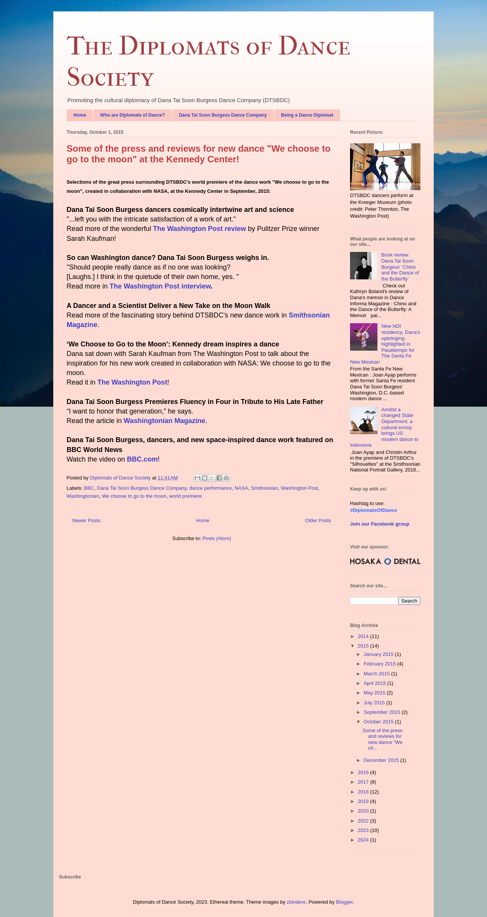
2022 (364, 821)
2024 (364, 840)
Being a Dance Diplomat (307, 115)
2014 (364, 636)
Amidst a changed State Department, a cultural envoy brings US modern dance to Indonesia (384, 427)
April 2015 (375, 683)
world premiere (185, 496)
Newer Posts (86, 520)
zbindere (296, 902)
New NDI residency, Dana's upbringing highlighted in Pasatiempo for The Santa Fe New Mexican (385, 344)
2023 (364, 830)
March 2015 (377, 674)
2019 (364, 801)
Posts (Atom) (216, 538)
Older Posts (318, 520)
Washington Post (299, 488)
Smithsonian (264, 488)
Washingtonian (83, 496)
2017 (364, 782)
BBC (89, 488)
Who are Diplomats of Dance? (132, 115)
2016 (364, 772)
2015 (364, 646)
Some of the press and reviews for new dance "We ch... (382, 739)
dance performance (210, 488)
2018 (364, 792)
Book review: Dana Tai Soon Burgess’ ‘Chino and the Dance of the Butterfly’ (400, 266)
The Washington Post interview (160, 286)
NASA (241, 488)
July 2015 (375, 702)
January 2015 (379, 654)
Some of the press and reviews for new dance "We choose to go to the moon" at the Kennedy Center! (199, 153)
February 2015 (380, 664)
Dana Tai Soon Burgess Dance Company (223, 115)
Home (79, 115)
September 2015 (383, 712)
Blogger (344, 902)
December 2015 (382, 760)
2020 (364, 811)
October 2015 (379, 722)
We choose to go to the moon (134, 496)
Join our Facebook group (379, 524)
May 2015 (375, 693)
